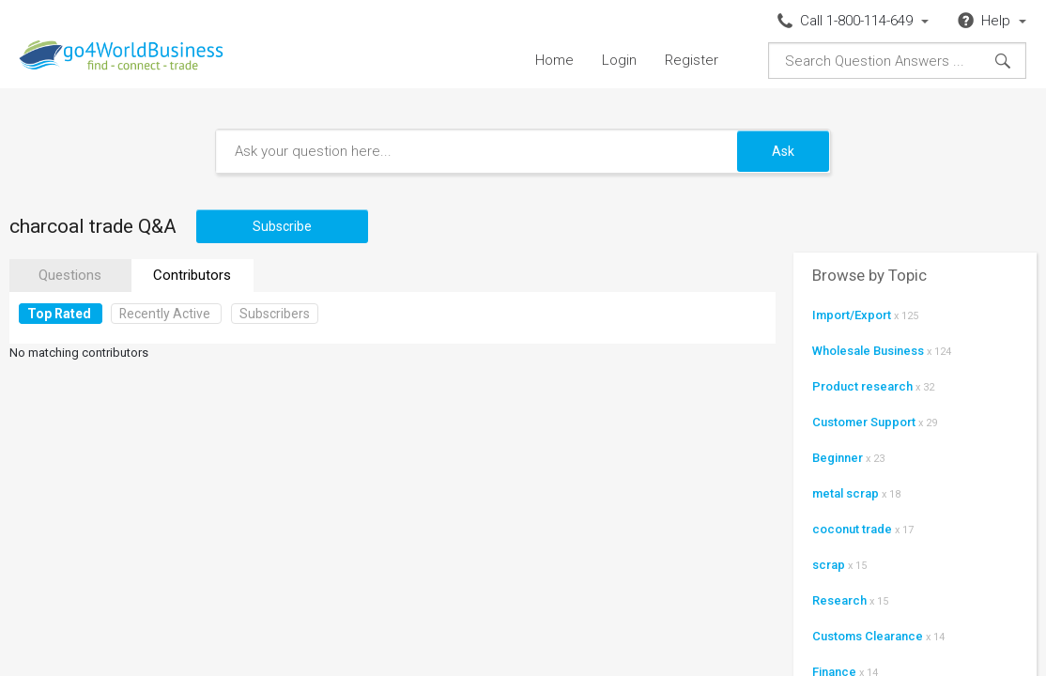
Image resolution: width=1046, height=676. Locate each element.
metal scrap (845, 493)
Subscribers (274, 313)
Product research (862, 386)
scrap (828, 565)
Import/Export (851, 315)
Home (554, 60)
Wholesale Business (868, 351)
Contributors (192, 275)
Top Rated (59, 313)
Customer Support (863, 422)
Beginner (837, 458)
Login (619, 60)
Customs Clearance (867, 636)
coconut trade (852, 529)
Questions (69, 275)
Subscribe (282, 226)
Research (839, 600)
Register (691, 60)
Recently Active (164, 313)
